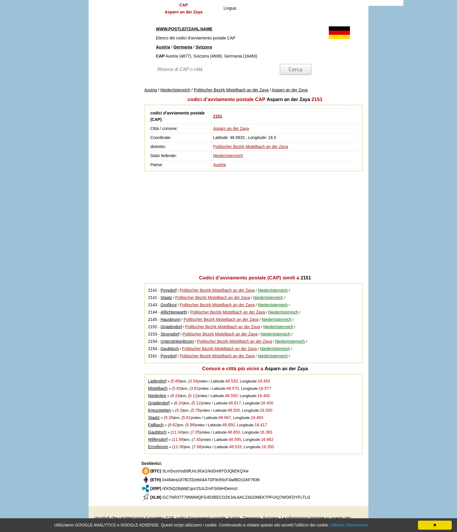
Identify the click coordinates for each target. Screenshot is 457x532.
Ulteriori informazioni (349, 525)
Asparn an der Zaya (231, 128)
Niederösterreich (228, 155)
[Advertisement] (109, 90)
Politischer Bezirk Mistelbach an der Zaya (250, 146)
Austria (219, 164)
